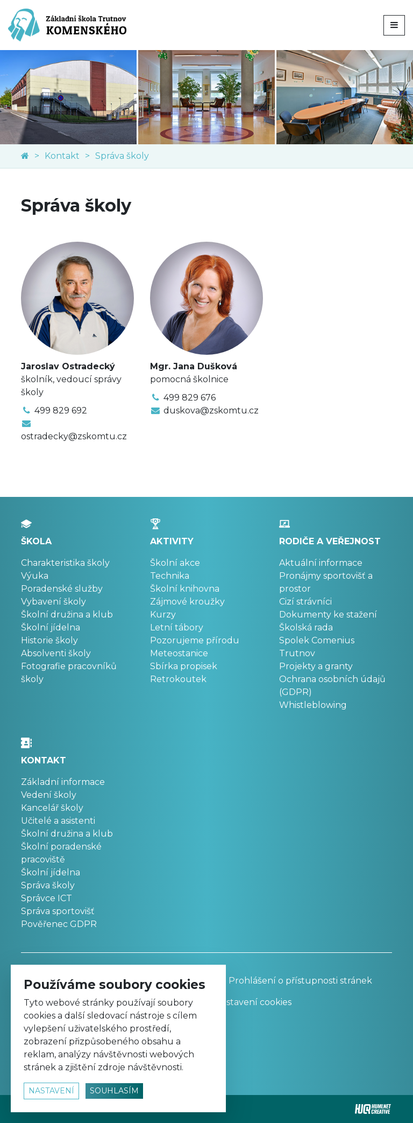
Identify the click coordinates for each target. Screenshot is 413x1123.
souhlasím (114, 1091)
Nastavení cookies (253, 1002)
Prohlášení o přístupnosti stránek (293, 980)
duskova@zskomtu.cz (211, 410)
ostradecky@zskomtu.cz (74, 436)
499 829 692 (60, 410)
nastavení (51, 1091)
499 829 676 (189, 397)
